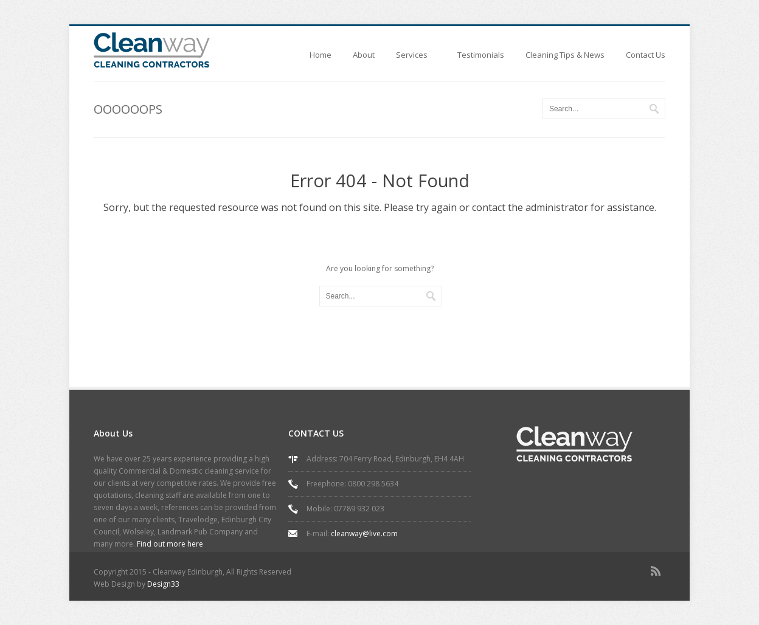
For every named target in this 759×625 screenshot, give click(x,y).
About (364, 54)
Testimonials (480, 54)
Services (416, 58)
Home (320, 54)
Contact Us (645, 54)
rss (658, 573)
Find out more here (170, 544)
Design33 (163, 584)
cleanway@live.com (364, 533)
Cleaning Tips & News (565, 54)
